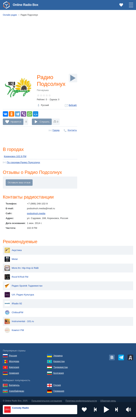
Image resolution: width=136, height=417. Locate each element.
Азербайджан (16, 388)
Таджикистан (60, 364)
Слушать (45, 121)
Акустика (13, 247)
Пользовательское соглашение (47, 398)
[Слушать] (73, 78)
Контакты (72, 130)
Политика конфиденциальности (81, 398)
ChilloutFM (14, 309)
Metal (11, 256)
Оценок (53, 99)
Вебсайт (73, 105)
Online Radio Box (25, 5)
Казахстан (59, 358)
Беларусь (14, 382)
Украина (58, 352)
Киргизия (14, 364)
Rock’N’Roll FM (16, 274)
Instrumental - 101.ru (19, 318)
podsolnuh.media (36, 213)
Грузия (57, 382)
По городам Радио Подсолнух (23, 162)
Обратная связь (108, 398)
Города (56, 130)
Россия (13, 352)
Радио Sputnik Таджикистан (23, 283)
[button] (106, 409)
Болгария (58, 370)
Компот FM (14, 327)
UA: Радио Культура (19, 292)
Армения (14, 370)
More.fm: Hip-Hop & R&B (22, 265)
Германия (58, 388)
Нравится (16, 121)
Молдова (14, 358)
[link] (6, 5)
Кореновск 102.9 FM (15, 156)
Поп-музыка (43, 90)
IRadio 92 (13, 300)
